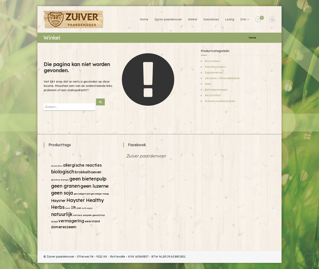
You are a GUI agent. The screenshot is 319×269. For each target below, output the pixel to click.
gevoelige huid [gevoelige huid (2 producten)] (82, 193)
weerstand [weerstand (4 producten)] (92, 221)
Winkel (192, 19)
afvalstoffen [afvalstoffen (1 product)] (56, 166)
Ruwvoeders (212, 61)
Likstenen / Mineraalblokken (222, 78)
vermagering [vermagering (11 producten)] (71, 220)
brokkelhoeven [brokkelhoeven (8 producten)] (88, 171)
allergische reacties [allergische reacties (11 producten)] (82, 164)
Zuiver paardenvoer (168, 19)
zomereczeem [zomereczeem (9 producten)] (64, 226)
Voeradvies (211, 19)
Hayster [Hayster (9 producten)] (58, 200)
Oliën (208, 83)
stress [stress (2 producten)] (54, 221)
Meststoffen (212, 95)
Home (144, 19)
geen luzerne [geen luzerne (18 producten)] (94, 186)
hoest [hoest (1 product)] (67, 208)
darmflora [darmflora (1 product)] (55, 180)
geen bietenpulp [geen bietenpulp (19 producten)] (87, 179)
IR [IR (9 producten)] (73, 207)
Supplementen (214, 72)
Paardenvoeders (215, 66)
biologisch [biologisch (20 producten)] (62, 171)
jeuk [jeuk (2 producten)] (78, 208)
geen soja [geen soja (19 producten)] (62, 193)
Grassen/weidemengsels (220, 101)
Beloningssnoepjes (216, 89)
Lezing (229, 19)
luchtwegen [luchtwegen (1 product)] (87, 208)
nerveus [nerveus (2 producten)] (77, 215)
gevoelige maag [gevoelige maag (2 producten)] (100, 193)
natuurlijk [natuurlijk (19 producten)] (62, 214)
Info (243, 19)
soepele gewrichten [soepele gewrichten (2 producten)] (94, 215)
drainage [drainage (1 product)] (65, 180)
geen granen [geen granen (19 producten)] (65, 186)
